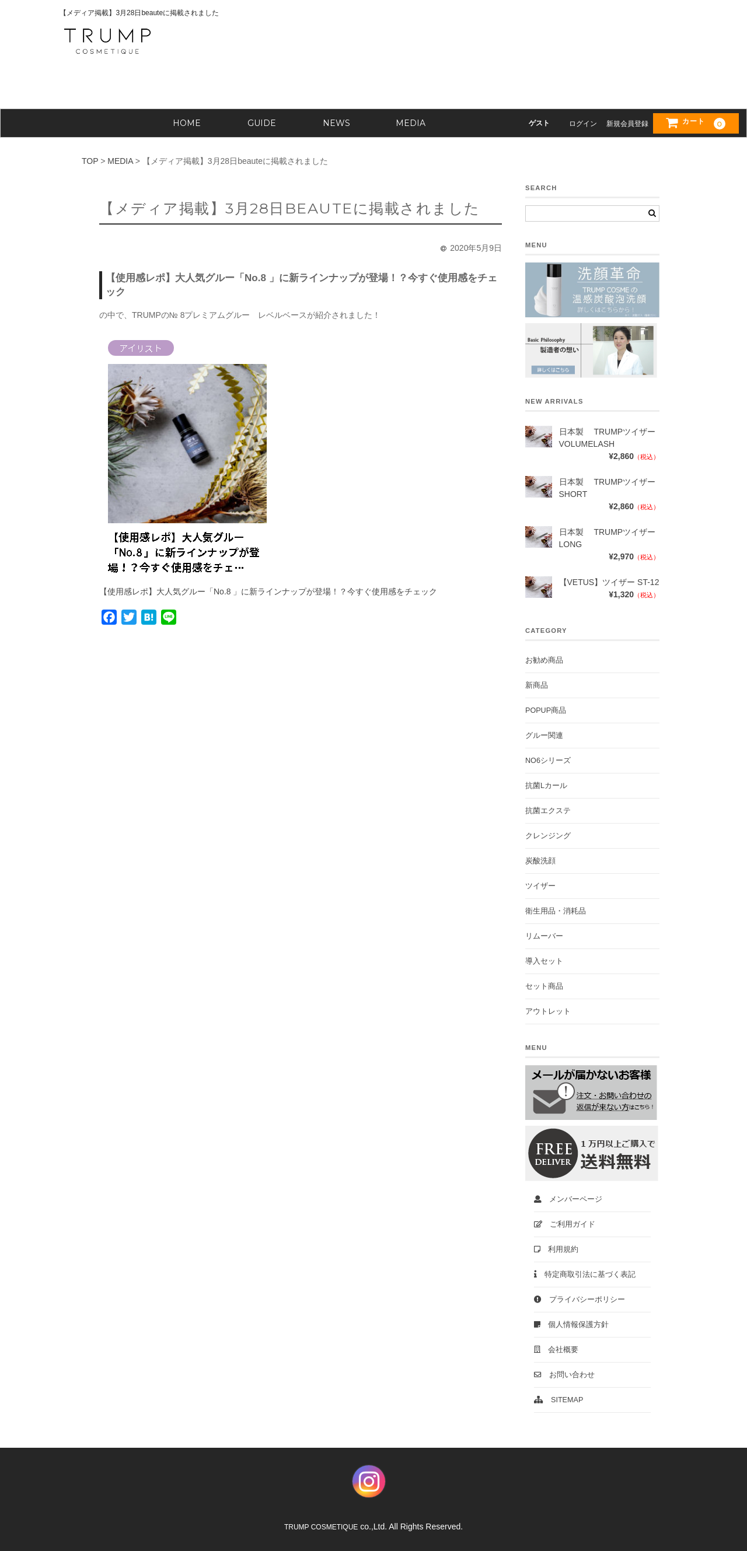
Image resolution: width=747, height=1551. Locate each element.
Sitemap (558, 1400)
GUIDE (261, 123)
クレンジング (548, 836)
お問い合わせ (564, 1375)
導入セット (544, 961)
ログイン (583, 124)
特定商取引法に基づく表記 (585, 1274)
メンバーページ (568, 1199)
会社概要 (556, 1350)
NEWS (336, 123)
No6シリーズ (548, 761)
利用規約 (556, 1249)
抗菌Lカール (546, 786)
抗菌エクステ (548, 811)
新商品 (536, 685)
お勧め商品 (544, 660)
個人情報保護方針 (571, 1325)
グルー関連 (544, 735)
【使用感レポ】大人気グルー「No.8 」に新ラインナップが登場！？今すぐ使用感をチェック (268, 591)
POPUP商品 (545, 710)
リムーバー (544, 936)
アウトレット (548, 1011)
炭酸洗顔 (540, 861)
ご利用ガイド (564, 1224)
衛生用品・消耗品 (555, 911)
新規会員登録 (627, 124)
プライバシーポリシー (579, 1300)
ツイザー (540, 886)
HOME (187, 123)
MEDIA (410, 123)
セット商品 (544, 986)
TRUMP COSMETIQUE (321, 1527)
